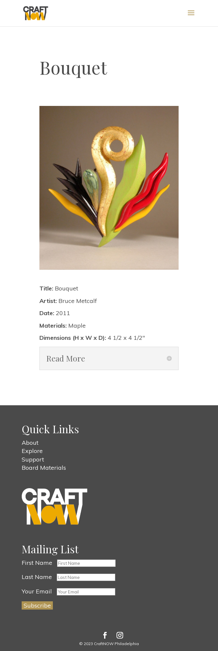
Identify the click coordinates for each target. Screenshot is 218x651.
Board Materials (44, 467)
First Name (37, 562)
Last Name (37, 577)
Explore (32, 451)
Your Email (37, 591)
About (30, 442)
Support (33, 459)
